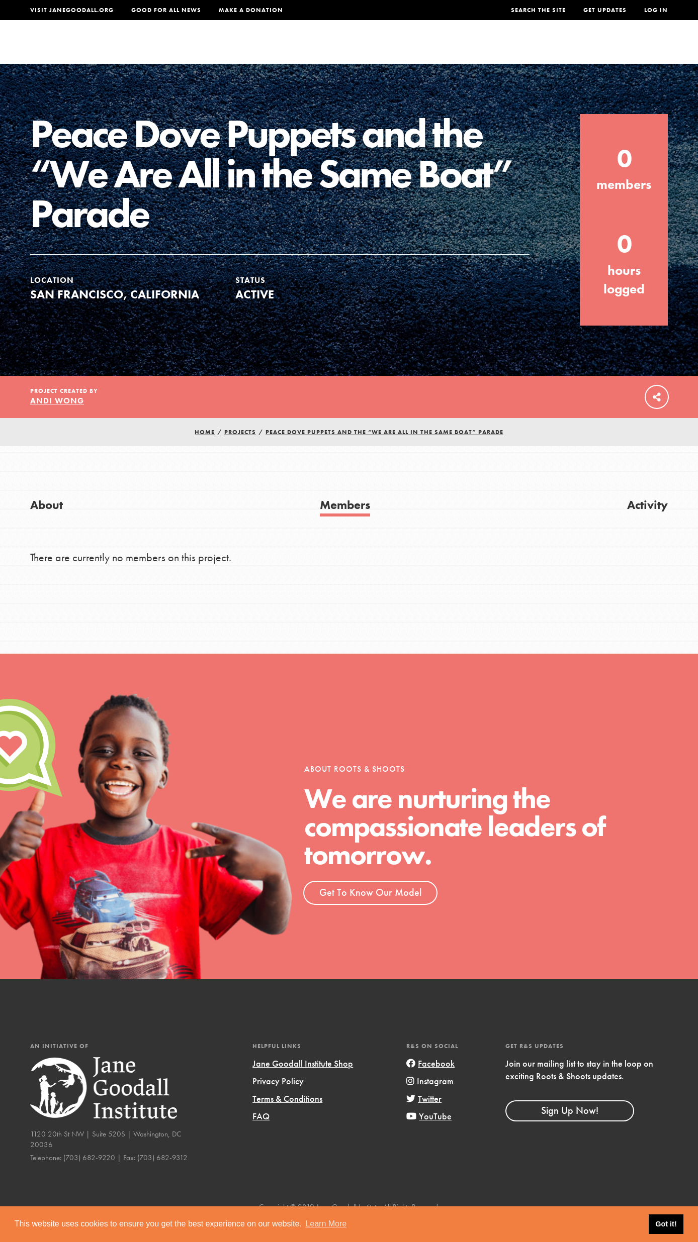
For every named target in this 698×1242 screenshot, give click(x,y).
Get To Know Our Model (370, 912)
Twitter (424, 1119)
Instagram (430, 1101)
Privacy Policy (278, 1101)
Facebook (430, 1084)
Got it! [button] (665, 1224)
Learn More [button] (325, 1223)
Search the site (538, 10)
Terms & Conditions (287, 1119)
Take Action (635, 48)
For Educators (362, 48)
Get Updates (605, 10)
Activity (647, 525)
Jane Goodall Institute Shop (302, 1084)
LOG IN (656, 10)
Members (345, 525)
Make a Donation (251, 10)
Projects (509, 48)
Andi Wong (57, 421)
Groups (567, 48)
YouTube (429, 1137)
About (224, 48)
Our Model (444, 48)
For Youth (282, 48)
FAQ (261, 1137)
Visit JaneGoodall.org (72, 10)
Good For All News (166, 10)
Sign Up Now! (569, 1130)
